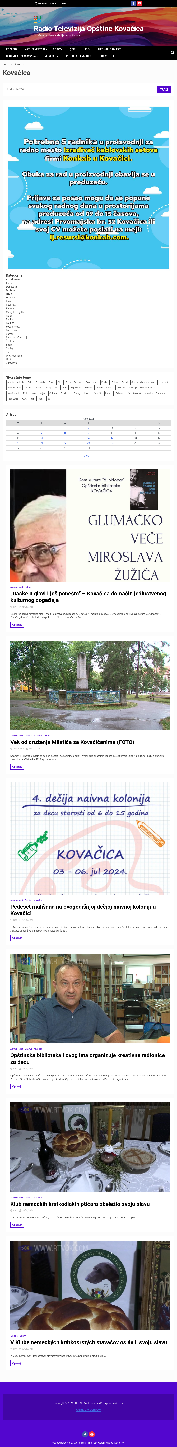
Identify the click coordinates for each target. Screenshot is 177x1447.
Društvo (10, 290)
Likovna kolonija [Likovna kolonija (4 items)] (147, 387)
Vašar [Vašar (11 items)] (41, 398)
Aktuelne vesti (35, 49)
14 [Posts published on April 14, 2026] (42, 438)
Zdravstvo (11, 362)
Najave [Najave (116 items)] (43, 393)
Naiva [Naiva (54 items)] (33, 393)
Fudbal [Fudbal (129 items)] (125, 382)
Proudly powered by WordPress (69, 1442)
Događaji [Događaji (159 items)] (78, 382)
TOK (13, 606)
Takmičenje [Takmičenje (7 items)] (12, 398)
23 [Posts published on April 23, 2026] (88, 443)
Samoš (9, 333)
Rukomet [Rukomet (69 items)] (120, 393)
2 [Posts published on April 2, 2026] (88, 427)
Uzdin (9, 359)
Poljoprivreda (13, 326)
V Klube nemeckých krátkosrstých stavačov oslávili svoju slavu (88, 1342)
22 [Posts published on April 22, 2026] (65, 443)
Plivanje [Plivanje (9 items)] (77, 393)
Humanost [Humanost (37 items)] (163, 382)
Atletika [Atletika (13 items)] (20, 382)
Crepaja (10, 283)
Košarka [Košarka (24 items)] (121, 387)
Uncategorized (14, 355)
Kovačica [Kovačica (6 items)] (110, 387)
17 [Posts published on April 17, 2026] (112, 438)
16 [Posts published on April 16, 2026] (88, 438)
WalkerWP (119, 1442)
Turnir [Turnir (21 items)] (33, 398)
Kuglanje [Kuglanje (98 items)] (133, 387)
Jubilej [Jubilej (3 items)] (48, 387)
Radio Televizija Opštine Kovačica (89, 28)
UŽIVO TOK (107, 56)
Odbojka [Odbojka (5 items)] (53, 393)
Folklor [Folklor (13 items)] (115, 382)
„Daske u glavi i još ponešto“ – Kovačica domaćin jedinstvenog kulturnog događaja (88, 596)
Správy (57, 49)
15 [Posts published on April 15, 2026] (65, 438)
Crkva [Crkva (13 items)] (51, 382)
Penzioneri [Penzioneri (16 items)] (65, 393)
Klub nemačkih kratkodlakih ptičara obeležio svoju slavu (80, 1204)
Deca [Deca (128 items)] (68, 382)
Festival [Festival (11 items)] (105, 382)
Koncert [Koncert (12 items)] (88, 387)
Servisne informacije (17, 337)
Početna (11, 49)
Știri (73, 49)
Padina (9, 319)
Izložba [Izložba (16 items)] (28, 387)
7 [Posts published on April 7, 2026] (41, 432)
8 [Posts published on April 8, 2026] (65, 432)
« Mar (87, 456)
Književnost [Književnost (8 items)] (76, 387)
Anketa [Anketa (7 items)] (10, 382)
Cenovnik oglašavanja (21, 56)
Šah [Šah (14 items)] (49, 398)
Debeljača (11, 286)
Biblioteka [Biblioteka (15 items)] (40, 382)
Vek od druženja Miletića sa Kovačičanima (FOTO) (72, 742)
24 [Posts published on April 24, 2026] (112, 443)
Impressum (51, 56)
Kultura (10, 308)
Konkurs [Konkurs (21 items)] (99, 387)
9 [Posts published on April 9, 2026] (88, 432)
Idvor (9, 301)
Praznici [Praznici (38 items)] (109, 393)
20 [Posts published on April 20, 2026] (18, 443)
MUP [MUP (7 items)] (25, 393)
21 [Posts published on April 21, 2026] (42, 443)
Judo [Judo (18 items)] (56, 387)
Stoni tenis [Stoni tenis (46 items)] (161, 393)
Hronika (10, 297)
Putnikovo (11, 330)
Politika (10, 322)
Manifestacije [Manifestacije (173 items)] (13, 393)
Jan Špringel (17, 748)
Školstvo (10, 341)
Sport (9, 344)
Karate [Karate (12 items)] (65, 387)
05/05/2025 (26, 606)
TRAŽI (164, 89)
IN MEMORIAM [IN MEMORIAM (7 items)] (14, 387)
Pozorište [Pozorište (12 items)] (97, 393)
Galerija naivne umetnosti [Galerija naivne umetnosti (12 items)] (143, 382)
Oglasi (9, 315)
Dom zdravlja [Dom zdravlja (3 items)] (92, 382)
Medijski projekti (110, 49)
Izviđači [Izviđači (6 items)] (38, 387)
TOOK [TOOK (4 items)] (24, 398)
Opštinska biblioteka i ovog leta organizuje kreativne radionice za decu (87, 1058)
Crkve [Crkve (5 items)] (60, 382)
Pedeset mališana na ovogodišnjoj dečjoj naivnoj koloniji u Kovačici (83, 910)
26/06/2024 (26, 920)
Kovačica (11, 304)
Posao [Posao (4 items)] (87, 393)
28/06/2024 (33, 748)
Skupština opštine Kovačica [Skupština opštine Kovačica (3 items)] (140, 393)
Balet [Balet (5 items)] (30, 382)
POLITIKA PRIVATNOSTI (80, 56)
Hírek (86, 49)
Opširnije (17, 624)
